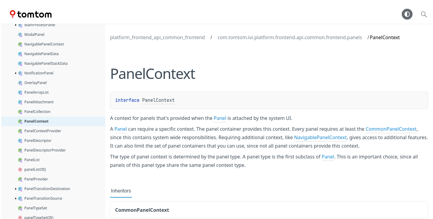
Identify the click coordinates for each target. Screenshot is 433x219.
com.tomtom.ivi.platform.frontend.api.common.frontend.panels (289, 37)
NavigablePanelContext (320, 137)
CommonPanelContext (391, 129)
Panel (220, 118)
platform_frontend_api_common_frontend (157, 37)
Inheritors (121, 190)
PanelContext (158, 100)
